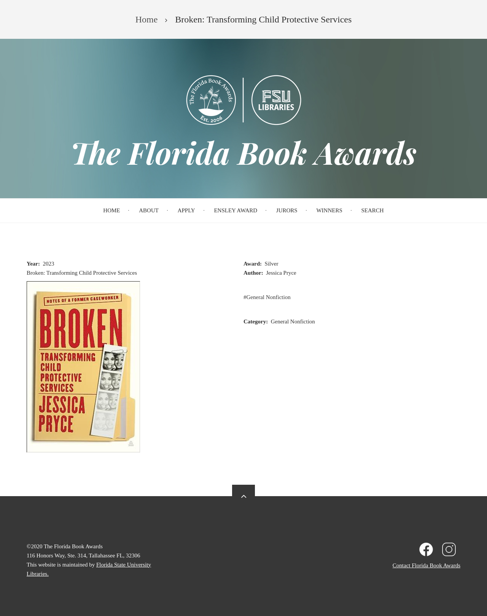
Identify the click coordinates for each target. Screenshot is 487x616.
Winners (329, 210)
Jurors (287, 210)
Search (372, 210)
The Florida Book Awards (243, 152)
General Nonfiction (269, 297)
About (149, 210)
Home (111, 210)
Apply (186, 210)
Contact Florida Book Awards (426, 565)
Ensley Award (235, 210)
